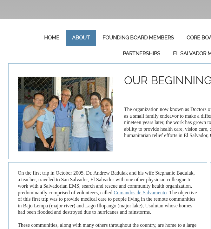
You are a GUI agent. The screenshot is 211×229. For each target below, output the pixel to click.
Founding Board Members (138, 38)
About (81, 38)
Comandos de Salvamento (140, 192)
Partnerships (141, 54)
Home (51, 38)
